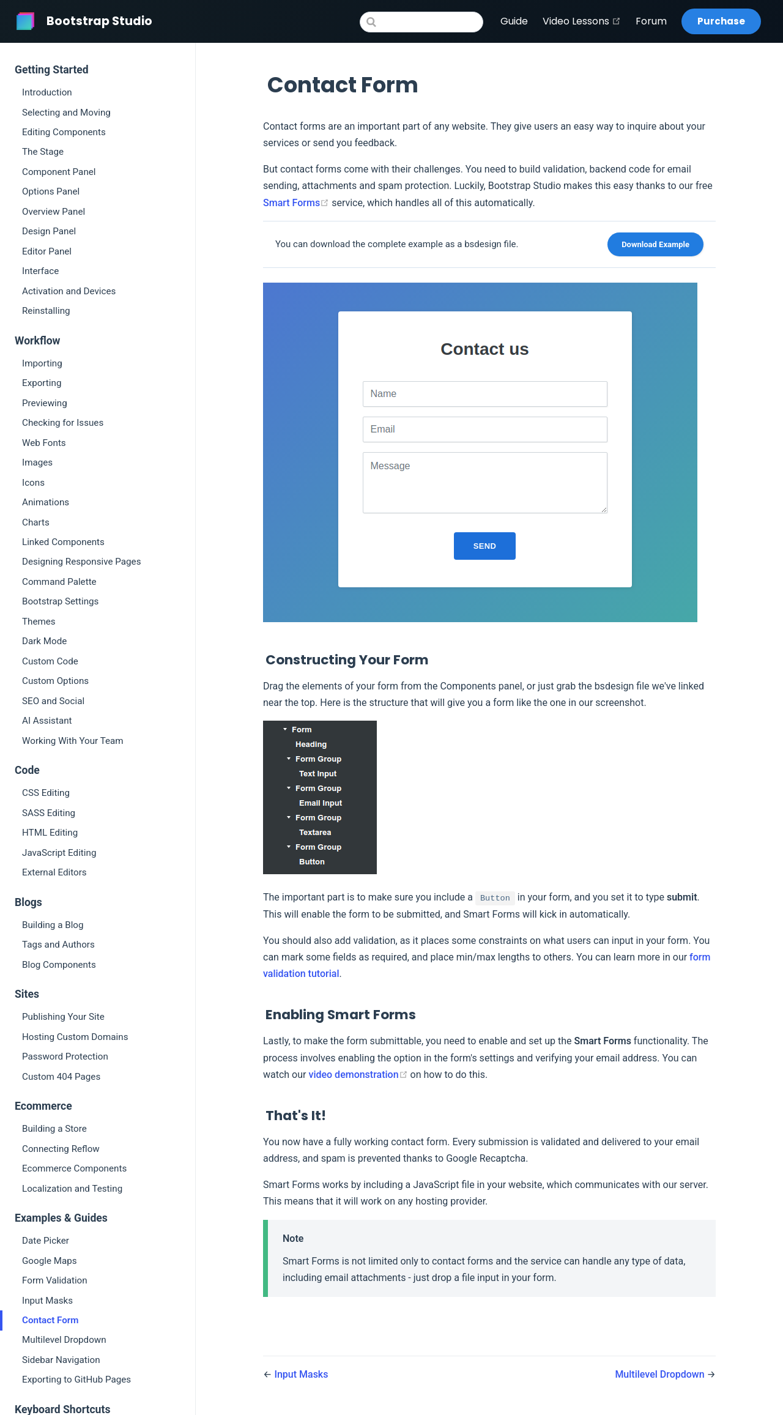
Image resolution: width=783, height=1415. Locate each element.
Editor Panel (47, 251)
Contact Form (50, 1320)
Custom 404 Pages (61, 1076)
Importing (42, 363)
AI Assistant (47, 720)
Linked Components (63, 542)
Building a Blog (53, 924)
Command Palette (59, 581)
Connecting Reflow (61, 1148)
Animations (45, 502)
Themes (39, 621)
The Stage (43, 151)
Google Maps (49, 1260)
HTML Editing (50, 832)
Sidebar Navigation (61, 1359)
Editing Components (64, 132)
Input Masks (47, 1300)
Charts (36, 522)
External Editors (54, 872)
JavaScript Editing (59, 852)
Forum (651, 21)
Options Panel (51, 191)
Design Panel (49, 231)
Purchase (721, 21)
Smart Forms (297, 203)
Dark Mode (44, 641)
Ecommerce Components (74, 1168)
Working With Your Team (73, 740)
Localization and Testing (72, 1188)
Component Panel (59, 171)
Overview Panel (53, 211)
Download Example (655, 244)
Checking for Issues (62, 422)
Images (37, 462)
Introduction (47, 92)
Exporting (41, 382)
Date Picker (45, 1240)
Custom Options (55, 680)
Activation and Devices (69, 291)
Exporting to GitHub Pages (76, 1379)
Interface (40, 271)
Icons (33, 482)
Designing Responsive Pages (81, 561)
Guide (514, 21)
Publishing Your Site (63, 1016)
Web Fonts (44, 442)
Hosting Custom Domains (75, 1036)
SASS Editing (48, 813)
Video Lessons (582, 21)
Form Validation (54, 1280)
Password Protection (65, 1056)
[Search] (421, 22)
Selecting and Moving (66, 112)
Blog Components (59, 964)
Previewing (44, 403)
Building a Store (54, 1128)
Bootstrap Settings (60, 601)
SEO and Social (53, 701)
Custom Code (50, 661)
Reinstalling (46, 310)
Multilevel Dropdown (64, 1339)
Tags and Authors (58, 944)
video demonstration (359, 1074)
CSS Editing (46, 792)
